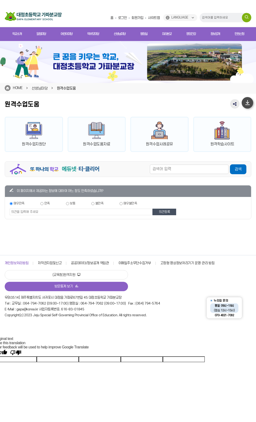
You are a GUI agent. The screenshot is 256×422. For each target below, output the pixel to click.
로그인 (122, 18)
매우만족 (19, 204)
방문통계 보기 (66, 286)
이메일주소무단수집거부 (134, 263)
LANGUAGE (179, 17)
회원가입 (137, 18)
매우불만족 (130, 204)
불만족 (99, 204)
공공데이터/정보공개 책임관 (90, 263)
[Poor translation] (16, 352)
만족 (47, 204)
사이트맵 (154, 18)
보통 (72, 204)
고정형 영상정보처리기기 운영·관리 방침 (187, 263)
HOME (17, 88)
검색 (238, 170)
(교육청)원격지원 (66, 275)
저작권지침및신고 (50, 263)
